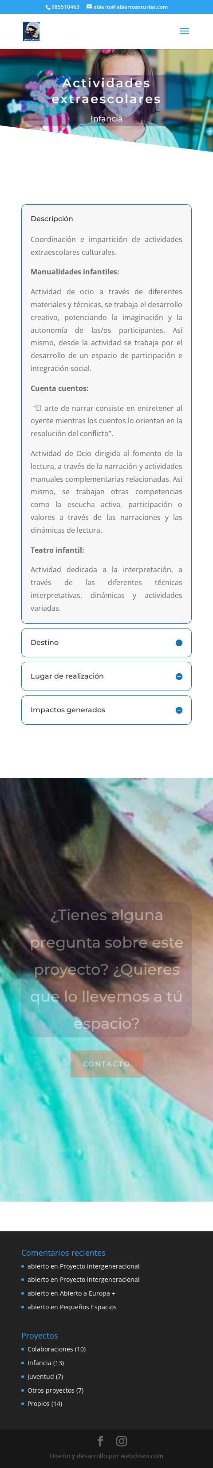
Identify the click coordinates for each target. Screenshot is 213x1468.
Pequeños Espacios (88, 1307)
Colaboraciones (50, 1349)
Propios (39, 1403)
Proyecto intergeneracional (100, 1266)
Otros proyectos (51, 1390)
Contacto (106, 1064)
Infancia (39, 1363)
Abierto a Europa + (87, 1293)
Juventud (41, 1376)
